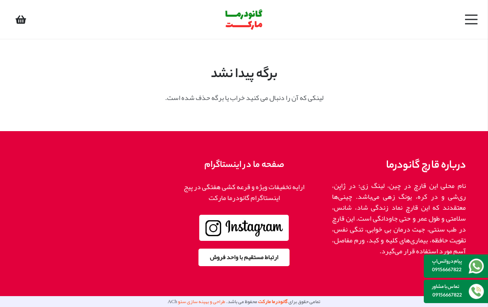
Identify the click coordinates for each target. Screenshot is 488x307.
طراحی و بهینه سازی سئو (201, 301)
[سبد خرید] (21, 19)
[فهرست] (471, 19)
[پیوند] (244, 19)
